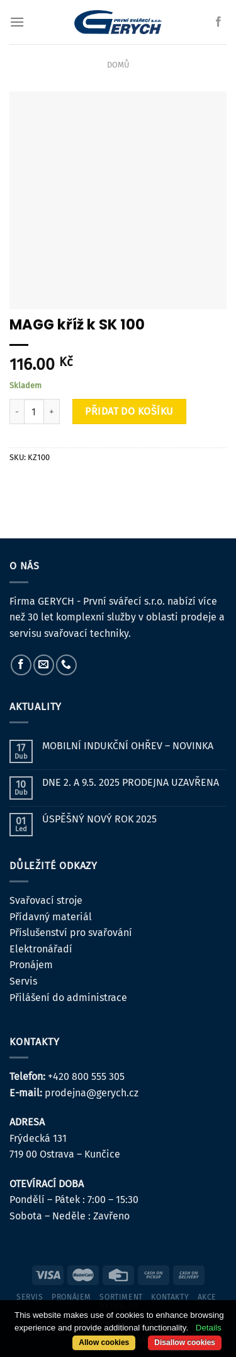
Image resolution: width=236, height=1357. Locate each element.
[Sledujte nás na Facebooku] (218, 22)
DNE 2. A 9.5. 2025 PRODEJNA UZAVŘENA (130, 782)
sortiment (121, 1297)
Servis (23, 981)
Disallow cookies (184, 1342)
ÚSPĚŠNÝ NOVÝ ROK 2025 (99, 819)
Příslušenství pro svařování (70, 933)
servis (29, 1297)
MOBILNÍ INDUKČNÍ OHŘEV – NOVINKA (127, 746)
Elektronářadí (40, 949)
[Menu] (17, 21)
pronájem (71, 1297)
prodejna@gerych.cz (91, 1093)
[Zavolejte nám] (66, 665)
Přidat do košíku (129, 411)
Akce (207, 1297)
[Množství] (34, 411)
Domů (118, 64)
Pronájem (31, 965)
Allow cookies (104, 1342)
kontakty (170, 1297)
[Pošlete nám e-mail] (43, 665)
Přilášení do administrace (68, 998)
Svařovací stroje (45, 900)
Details (209, 1327)
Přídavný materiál (50, 917)
